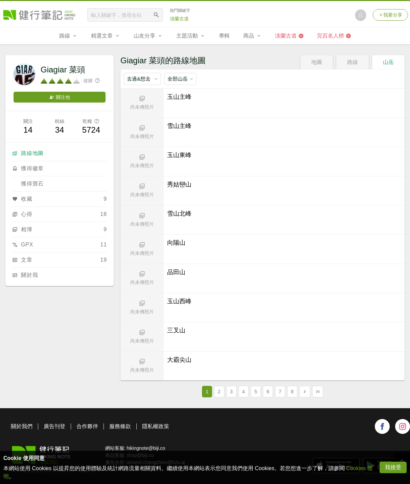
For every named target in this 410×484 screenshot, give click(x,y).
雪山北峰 (179, 213)
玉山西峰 (179, 301)
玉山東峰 (179, 155)
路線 (352, 62)
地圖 (316, 62)
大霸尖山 (179, 359)
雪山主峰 (179, 126)
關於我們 (21, 426)
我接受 (393, 467)
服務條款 (120, 426)
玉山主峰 (179, 96)
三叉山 (176, 330)
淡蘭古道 (179, 18)
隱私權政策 (155, 426)
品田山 (176, 272)
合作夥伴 (87, 426)
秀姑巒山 (179, 184)
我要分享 (390, 15)
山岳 (388, 62)
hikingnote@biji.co (146, 448)
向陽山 (176, 242)
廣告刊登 (54, 426)
